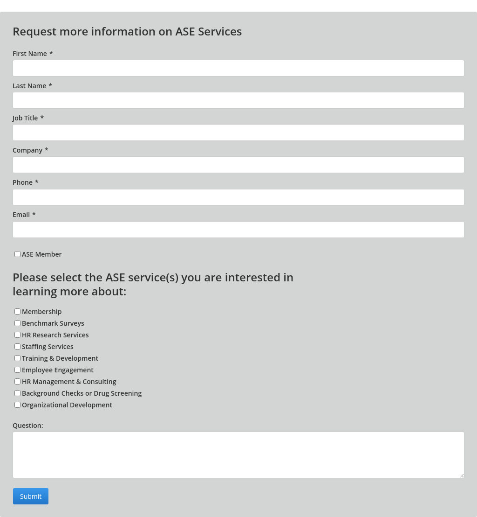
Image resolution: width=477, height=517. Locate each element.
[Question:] (238, 455)
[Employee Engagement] (17, 370)
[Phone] (238, 197)
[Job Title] (238, 132)
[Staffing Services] (17, 346)
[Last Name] (238, 100)
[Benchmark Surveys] (17, 323)
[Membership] (17, 311)
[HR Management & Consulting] (17, 381)
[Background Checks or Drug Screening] (17, 393)
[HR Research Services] (17, 335)
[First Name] (238, 68)
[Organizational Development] (17, 405)
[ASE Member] (17, 254)
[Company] (238, 164)
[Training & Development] (17, 358)
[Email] (238, 229)
